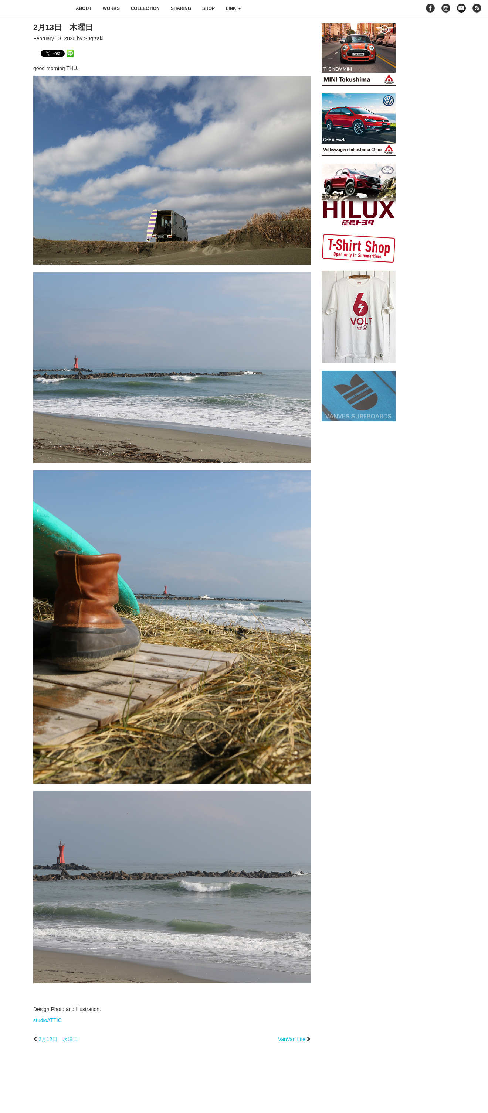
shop (208, 8)
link (233, 8)
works (111, 8)
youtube (461, 8)
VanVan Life (291, 1039)
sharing (181, 8)
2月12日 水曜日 (58, 1039)
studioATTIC (47, 1020)
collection (145, 8)
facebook (430, 8)
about (84, 8)
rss (477, 8)
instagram (445, 8)
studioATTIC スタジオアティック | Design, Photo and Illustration (35, 8)
